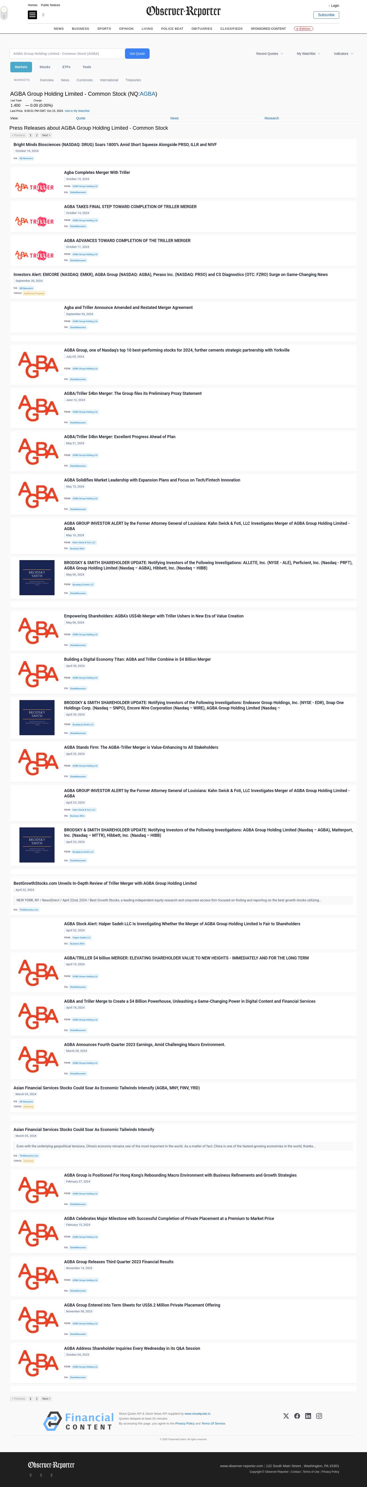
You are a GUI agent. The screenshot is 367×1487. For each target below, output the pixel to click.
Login (335, 5)
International (109, 80)
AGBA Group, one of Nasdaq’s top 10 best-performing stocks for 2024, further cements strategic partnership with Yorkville (177, 350)
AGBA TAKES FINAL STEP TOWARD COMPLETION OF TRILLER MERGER (130, 206)
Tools (87, 67)
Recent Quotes (267, 53)
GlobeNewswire (78, 192)
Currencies (85, 80)
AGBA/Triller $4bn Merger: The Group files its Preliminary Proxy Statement (133, 393)
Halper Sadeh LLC (81, 937)
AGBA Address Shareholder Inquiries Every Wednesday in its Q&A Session (132, 1348)
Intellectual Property (34, 293)
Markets (21, 67)
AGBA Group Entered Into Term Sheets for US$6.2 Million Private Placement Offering (142, 1305)
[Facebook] (297, 1421)
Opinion (126, 28)
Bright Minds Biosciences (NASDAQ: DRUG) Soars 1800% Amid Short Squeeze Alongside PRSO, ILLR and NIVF (115, 144)
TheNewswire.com (29, 909)
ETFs (66, 67)
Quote (80, 118)
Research (271, 118)
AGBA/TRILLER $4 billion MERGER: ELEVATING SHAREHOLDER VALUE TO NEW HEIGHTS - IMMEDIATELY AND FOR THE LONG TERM (186, 958)
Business (80, 28)
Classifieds (231, 28)
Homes (32, 5)
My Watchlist (306, 53)
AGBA (147, 94)
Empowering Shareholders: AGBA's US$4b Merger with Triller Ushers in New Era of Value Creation (154, 616)
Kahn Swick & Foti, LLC (84, 542)
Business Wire (77, 548)
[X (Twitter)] (286, 1421)
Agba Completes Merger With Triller (97, 172)
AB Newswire (26, 158)
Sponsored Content (268, 28)
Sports (104, 28)
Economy (28, 1106)
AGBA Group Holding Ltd (85, 186)
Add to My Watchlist (77, 111)
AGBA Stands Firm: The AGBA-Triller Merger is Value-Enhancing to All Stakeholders (141, 747)
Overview (46, 80)
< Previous (18, 135)
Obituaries (202, 28)
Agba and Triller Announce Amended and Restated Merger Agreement (128, 307)
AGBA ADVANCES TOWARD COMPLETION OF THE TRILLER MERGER (127, 240)
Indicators (341, 53)
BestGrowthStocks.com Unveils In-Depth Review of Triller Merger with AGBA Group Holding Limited (105, 883)
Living (147, 28)
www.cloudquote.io (197, 1413)
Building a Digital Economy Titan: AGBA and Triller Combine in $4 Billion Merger (137, 659)
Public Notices (50, 5)
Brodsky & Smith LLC (83, 584)
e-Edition (304, 28)
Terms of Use (311, 1471)
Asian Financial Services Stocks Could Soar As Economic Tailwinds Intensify (84, 1129)
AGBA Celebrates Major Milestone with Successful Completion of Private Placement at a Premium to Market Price (169, 1218)
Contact (296, 1471)
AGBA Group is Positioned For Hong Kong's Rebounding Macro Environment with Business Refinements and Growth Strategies (180, 1175)
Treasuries (133, 80)
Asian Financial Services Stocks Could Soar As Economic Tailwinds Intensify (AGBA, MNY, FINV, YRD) (107, 1088)
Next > (46, 135)
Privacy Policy (185, 1423)
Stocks (45, 67)
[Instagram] (319, 1421)
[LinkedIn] (308, 1421)
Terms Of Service (213, 1423)
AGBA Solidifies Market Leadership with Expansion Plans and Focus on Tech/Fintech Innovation (152, 480)
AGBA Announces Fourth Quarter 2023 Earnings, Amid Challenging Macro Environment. (144, 1044)
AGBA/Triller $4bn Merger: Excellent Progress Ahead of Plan (120, 436)
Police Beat (172, 28)
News (59, 28)
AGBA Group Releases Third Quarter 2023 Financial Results (119, 1261)
